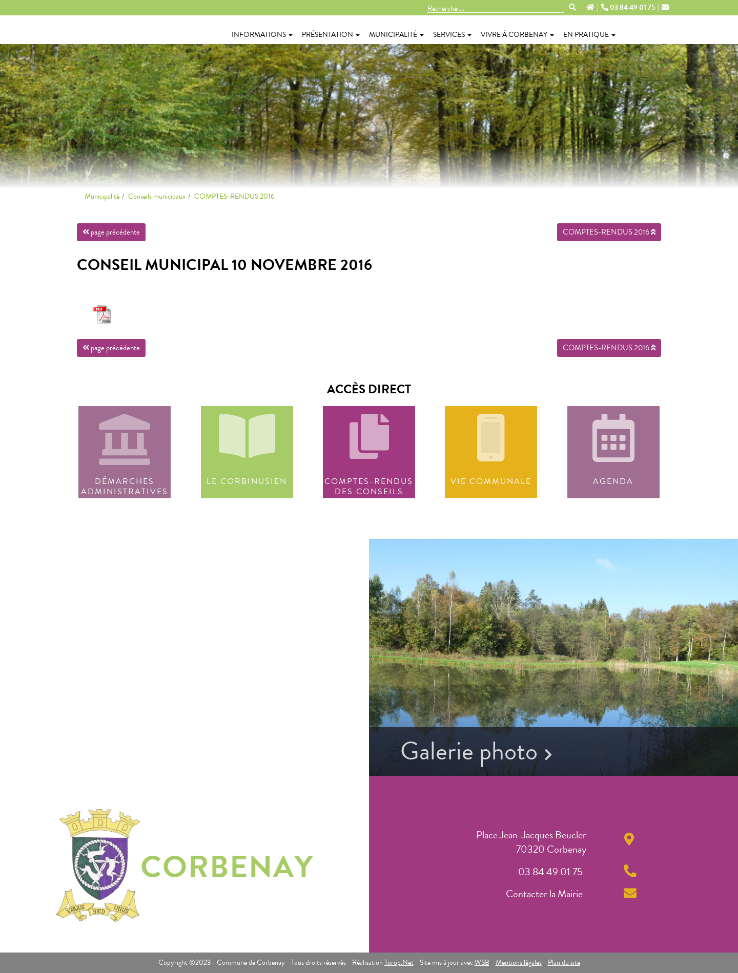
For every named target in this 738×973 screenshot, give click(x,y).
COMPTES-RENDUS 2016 (234, 196)
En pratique (589, 34)
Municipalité (396, 34)
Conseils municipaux (157, 196)
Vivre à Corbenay (517, 34)
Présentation (331, 34)
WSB (482, 962)
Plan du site (564, 962)
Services (452, 34)
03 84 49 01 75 (629, 8)
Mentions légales (519, 962)
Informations (262, 34)
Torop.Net (399, 962)
